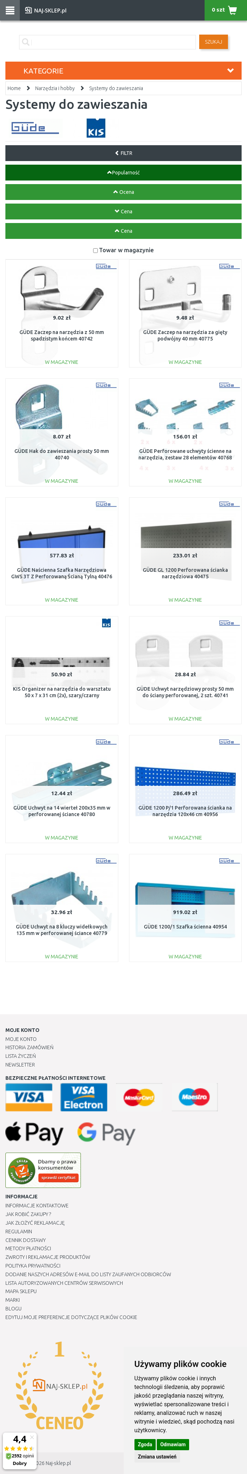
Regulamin (18, 1231)
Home (14, 88)
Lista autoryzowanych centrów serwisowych (64, 1283)
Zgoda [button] (145, 1444)
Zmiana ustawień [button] (157, 1457)
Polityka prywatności (32, 1266)
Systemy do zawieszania (116, 88)
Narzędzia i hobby (55, 88)
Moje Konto (21, 1039)
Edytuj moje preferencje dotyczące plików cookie (71, 1317)
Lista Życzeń (20, 1056)
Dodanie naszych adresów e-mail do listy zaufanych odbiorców (88, 1274)
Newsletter (20, 1065)
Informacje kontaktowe (37, 1205)
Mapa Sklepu (21, 1291)
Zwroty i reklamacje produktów (47, 1257)
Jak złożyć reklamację (35, 1223)
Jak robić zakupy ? (28, 1214)
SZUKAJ (213, 42)
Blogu (13, 1309)
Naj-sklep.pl (58, 1463)
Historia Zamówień (29, 1047)
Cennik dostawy (25, 1240)
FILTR (123, 153)
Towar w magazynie (126, 249)
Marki (12, 1300)
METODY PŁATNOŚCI (28, 1248)
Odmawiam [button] (173, 1444)
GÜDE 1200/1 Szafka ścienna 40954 (185, 927)
